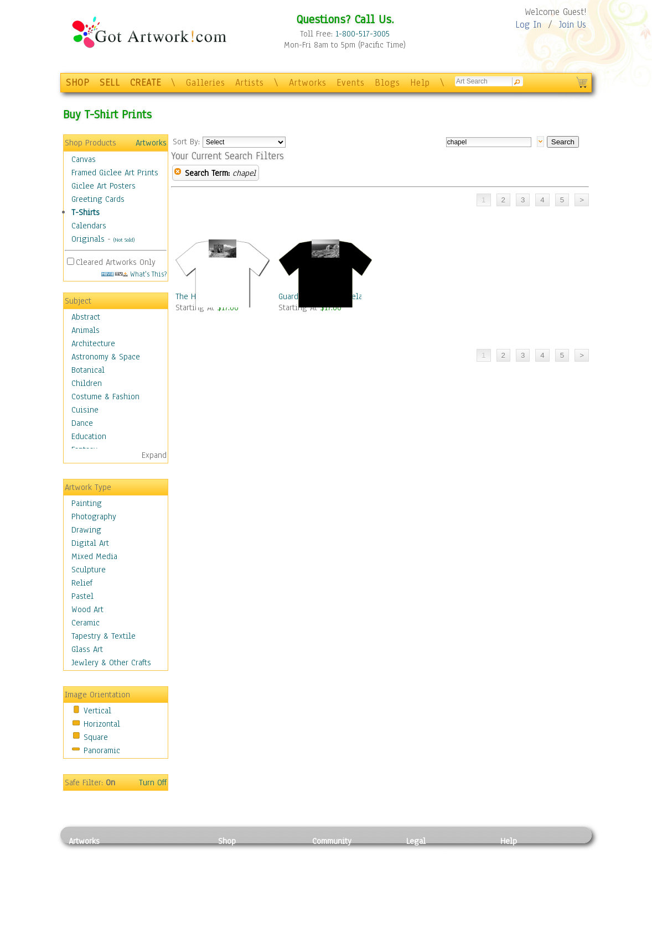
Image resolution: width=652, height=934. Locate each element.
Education (88, 436)
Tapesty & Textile (171, 903)
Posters (231, 878)
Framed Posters (245, 866)
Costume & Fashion (105, 396)
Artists (249, 82)
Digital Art (90, 543)
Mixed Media (94, 556)
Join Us (572, 24)
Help (420, 82)
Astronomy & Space (105, 356)
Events (351, 82)
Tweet (511, 927)
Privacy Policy (431, 853)
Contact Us (519, 853)
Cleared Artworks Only (116, 262)
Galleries (205, 82)
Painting (86, 503)
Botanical (88, 369)
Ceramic (85, 622)
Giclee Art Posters (103, 185)
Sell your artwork (343, 903)
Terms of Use (429, 866)
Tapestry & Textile (103, 635)
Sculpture (88, 569)
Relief (81, 582)
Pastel (82, 596)
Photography (93, 516)
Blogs (387, 82)
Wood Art (87, 609)
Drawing (86, 529)
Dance (82, 423)
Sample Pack (522, 866)
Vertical (97, 710)
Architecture (93, 343)
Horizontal (102, 723)
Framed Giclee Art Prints (114, 172)
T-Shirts (85, 212)
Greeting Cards (98, 199)
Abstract (85, 316)
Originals (88, 238)
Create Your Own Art (253, 927)
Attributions (424, 878)
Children (86, 383)
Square (96, 737)
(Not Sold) (123, 239)
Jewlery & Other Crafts (111, 662)
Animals (85, 330)
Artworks (308, 82)
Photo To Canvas (247, 853)
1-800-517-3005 (362, 33)
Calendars (88, 225)
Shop (227, 841)
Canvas (83, 159)
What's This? (134, 274)
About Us (516, 878)
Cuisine (85, 409)
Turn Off (153, 782)
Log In (528, 24)
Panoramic (102, 750)
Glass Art (87, 649)
